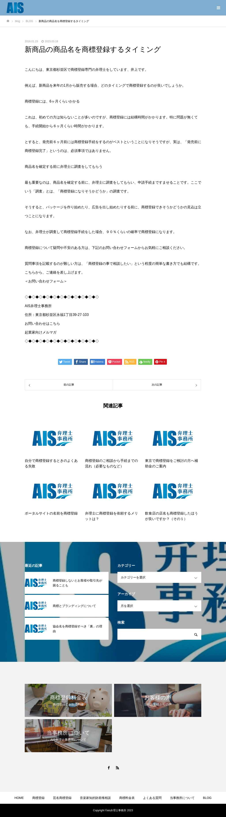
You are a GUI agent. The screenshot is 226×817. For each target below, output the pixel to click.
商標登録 (38, 798)
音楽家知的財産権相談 (95, 798)
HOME (19, 798)
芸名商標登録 (62, 798)
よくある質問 (152, 798)
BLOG (207, 798)
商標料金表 (127, 798)
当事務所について (182, 798)
